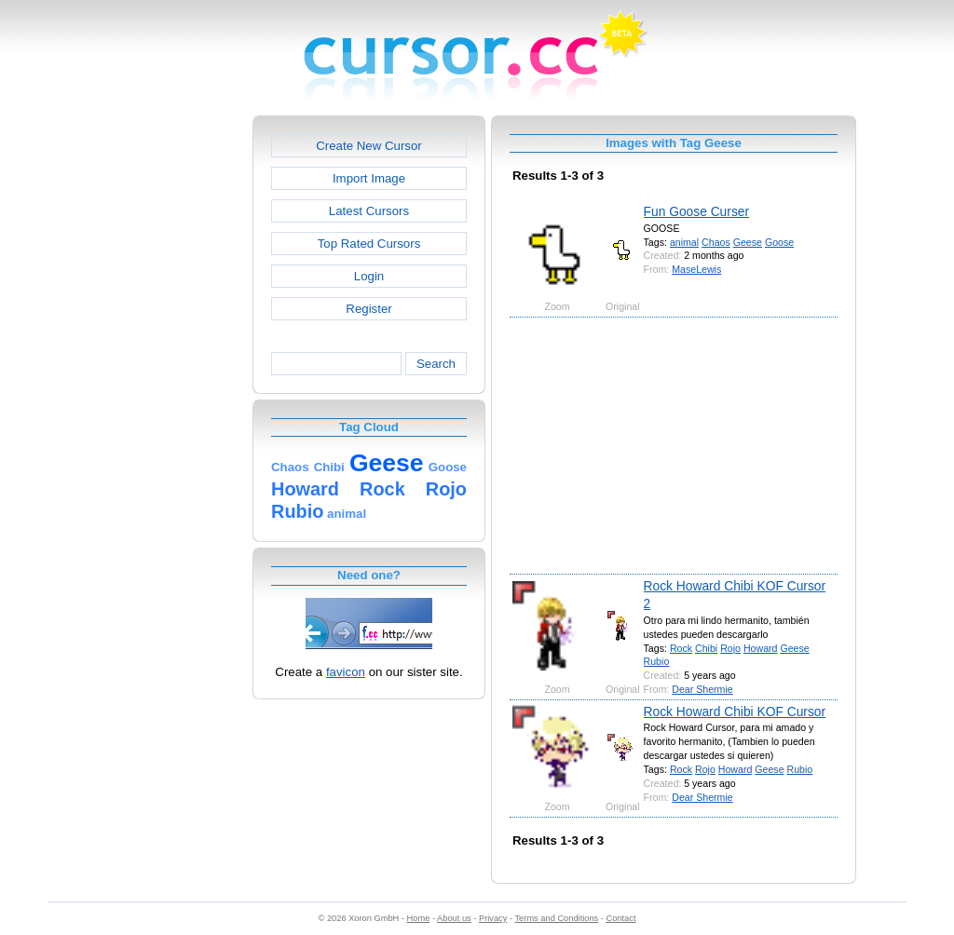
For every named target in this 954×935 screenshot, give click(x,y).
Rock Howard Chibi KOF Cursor (735, 711)
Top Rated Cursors (369, 244)
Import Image (369, 178)
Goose (779, 242)
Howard (760, 648)
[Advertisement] (172, 394)
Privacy (493, 918)
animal (684, 242)
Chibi (706, 648)
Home (418, 918)
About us (454, 918)
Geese (747, 242)
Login (369, 276)
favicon (345, 672)
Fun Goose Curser (697, 211)
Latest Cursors (369, 211)
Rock (681, 648)
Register (368, 309)
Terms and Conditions (556, 918)
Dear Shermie (702, 689)
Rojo (730, 648)
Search (436, 364)
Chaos (716, 242)
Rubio (657, 661)
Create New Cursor (369, 146)
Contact (621, 918)
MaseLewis (696, 269)
